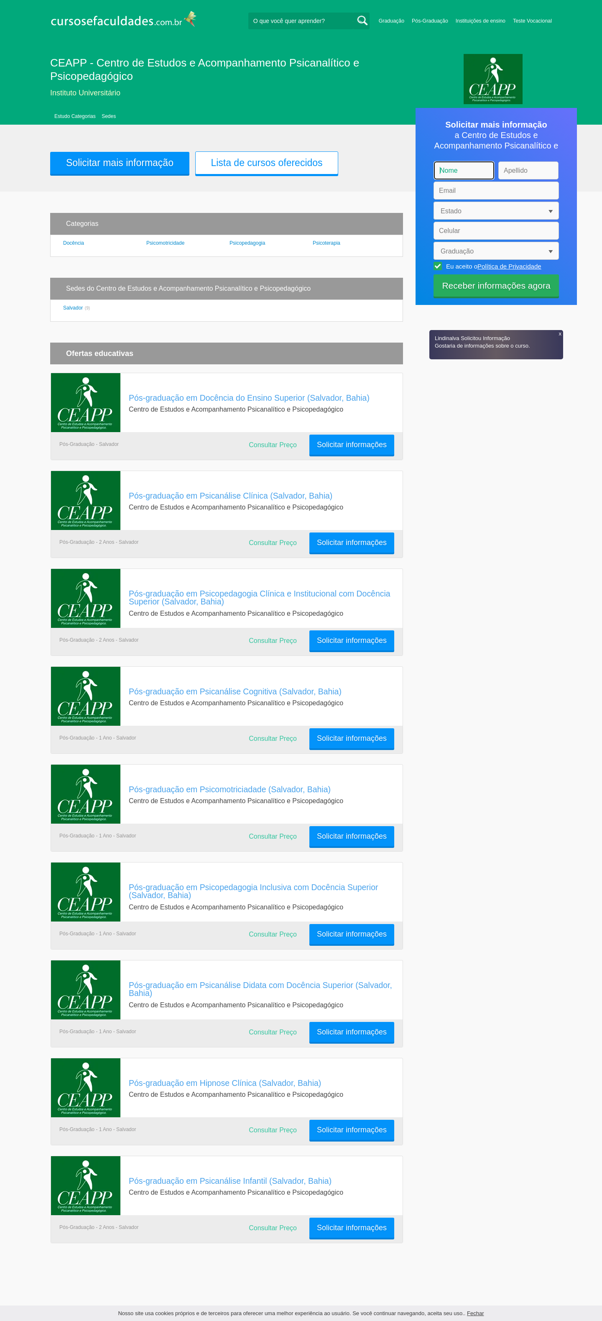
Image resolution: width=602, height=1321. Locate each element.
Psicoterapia (326, 243)
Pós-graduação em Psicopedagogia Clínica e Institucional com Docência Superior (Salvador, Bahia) (259, 597)
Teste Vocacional (532, 20)
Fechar (475, 1313)
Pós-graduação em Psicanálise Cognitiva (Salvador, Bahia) (235, 691)
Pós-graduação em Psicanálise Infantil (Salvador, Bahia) (230, 1180)
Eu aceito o (492, 266)
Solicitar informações (352, 444)
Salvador (73, 308)
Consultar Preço (273, 444)
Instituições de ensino (480, 20)
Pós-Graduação (430, 20)
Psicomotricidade (165, 243)
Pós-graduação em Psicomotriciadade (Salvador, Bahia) (230, 789)
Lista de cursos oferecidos (266, 162)
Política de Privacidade (509, 266)
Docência (73, 243)
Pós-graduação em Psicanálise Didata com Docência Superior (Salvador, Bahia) (260, 989)
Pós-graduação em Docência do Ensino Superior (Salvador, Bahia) (249, 397)
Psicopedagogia (247, 243)
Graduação (391, 20)
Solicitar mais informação (119, 162)
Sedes (109, 116)
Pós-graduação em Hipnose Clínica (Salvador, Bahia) (225, 1083)
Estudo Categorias (75, 116)
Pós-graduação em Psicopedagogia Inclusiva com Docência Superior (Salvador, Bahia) (253, 891)
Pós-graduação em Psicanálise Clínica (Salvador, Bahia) (230, 495)
